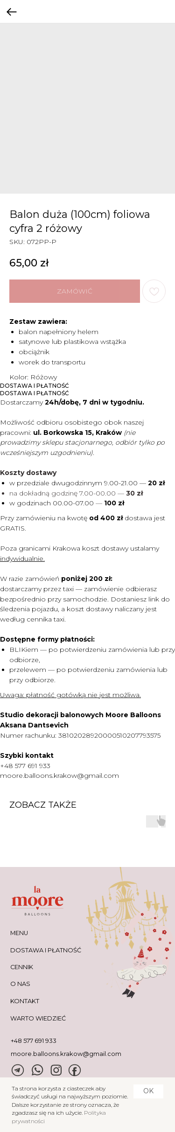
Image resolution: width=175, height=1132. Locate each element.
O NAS (20, 983)
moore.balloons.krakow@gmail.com (59, 775)
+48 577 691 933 (25, 766)
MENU (19, 932)
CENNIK (21, 967)
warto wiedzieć (38, 1018)
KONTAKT (24, 1001)
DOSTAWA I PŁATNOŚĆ (45, 950)
